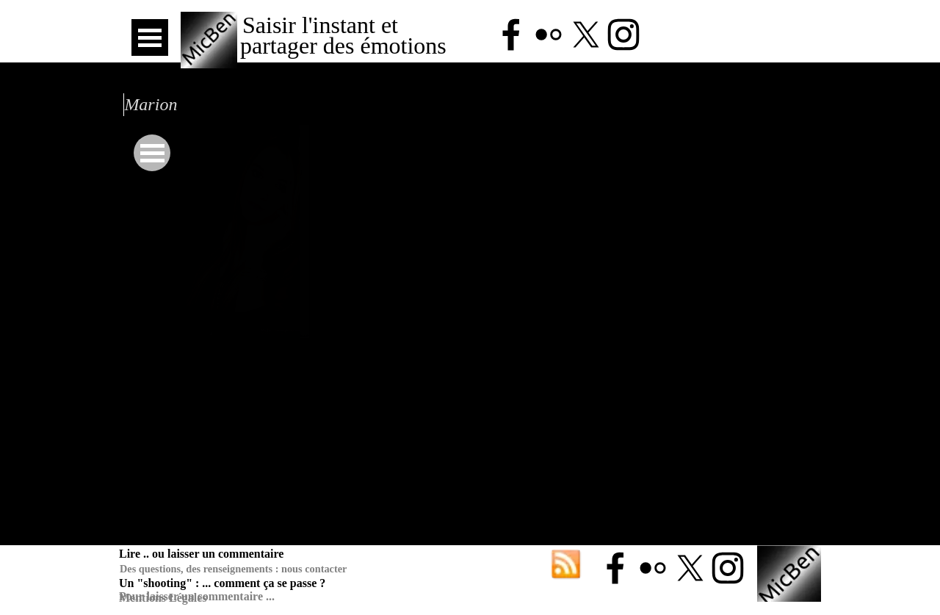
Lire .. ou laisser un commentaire (201, 553)
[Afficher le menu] (149, 37)
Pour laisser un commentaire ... (197, 596)
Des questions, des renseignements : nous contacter (233, 569)
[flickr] (548, 34)
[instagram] (623, 34)
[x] (586, 34)
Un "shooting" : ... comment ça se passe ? (222, 583)
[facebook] (511, 34)
